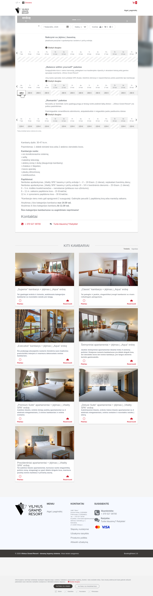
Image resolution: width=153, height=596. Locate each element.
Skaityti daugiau (53, 86)
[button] (26, 40)
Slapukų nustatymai (80, 568)
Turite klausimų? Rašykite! (65, 263)
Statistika (69, 591)
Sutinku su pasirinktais (87, 586)
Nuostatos (81, 591)
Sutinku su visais (63, 586)
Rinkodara (93, 591)
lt (18, 3)
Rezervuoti (67, 341)
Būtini (59, 591)
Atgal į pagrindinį (130, 10)
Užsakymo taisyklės (80, 572)
